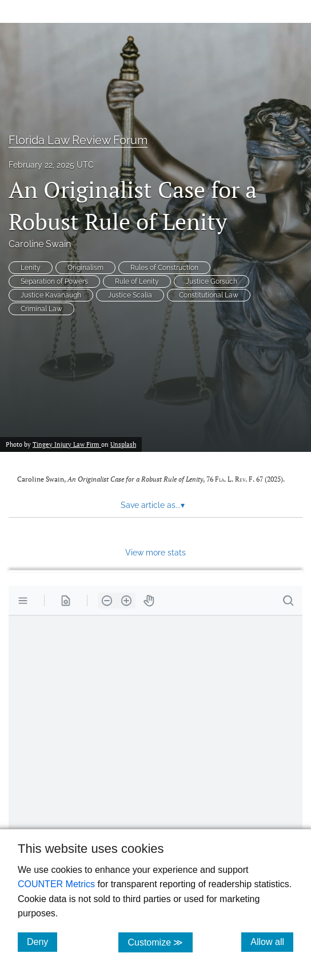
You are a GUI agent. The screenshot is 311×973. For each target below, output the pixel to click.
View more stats (155, 552)
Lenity (31, 268)
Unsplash (123, 444)
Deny (42, 941)
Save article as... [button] (153, 505)
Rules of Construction (164, 268)
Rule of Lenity (137, 281)
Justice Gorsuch (211, 281)
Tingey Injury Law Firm (67, 444)
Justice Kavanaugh (51, 295)
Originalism (85, 268)
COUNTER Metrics (56, 884)
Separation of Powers (54, 281)
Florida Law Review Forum (78, 140)
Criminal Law (41, 309)
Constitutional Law (208, 295)
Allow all (271, 941)
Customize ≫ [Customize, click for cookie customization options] (159, 941)
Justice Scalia (130, 295)
